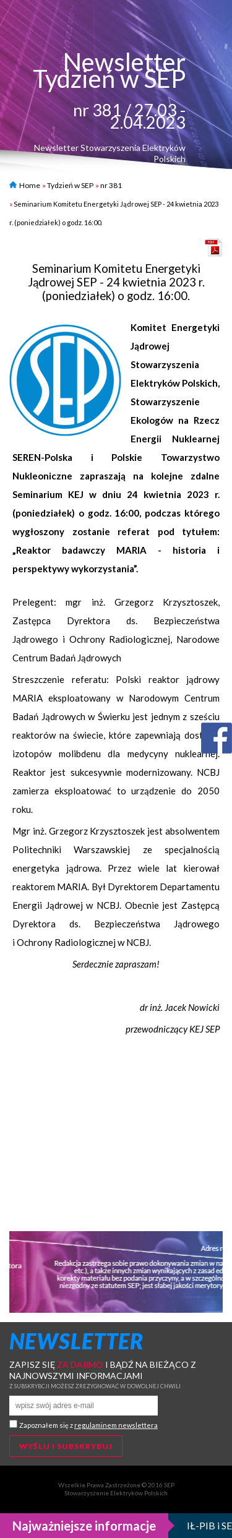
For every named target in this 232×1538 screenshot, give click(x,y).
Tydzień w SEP (70, 185)
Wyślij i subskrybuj (66, 1446)
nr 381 (111, 185)
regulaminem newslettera (116, 1425)
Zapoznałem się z (88, 1425)
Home (24, 185)
